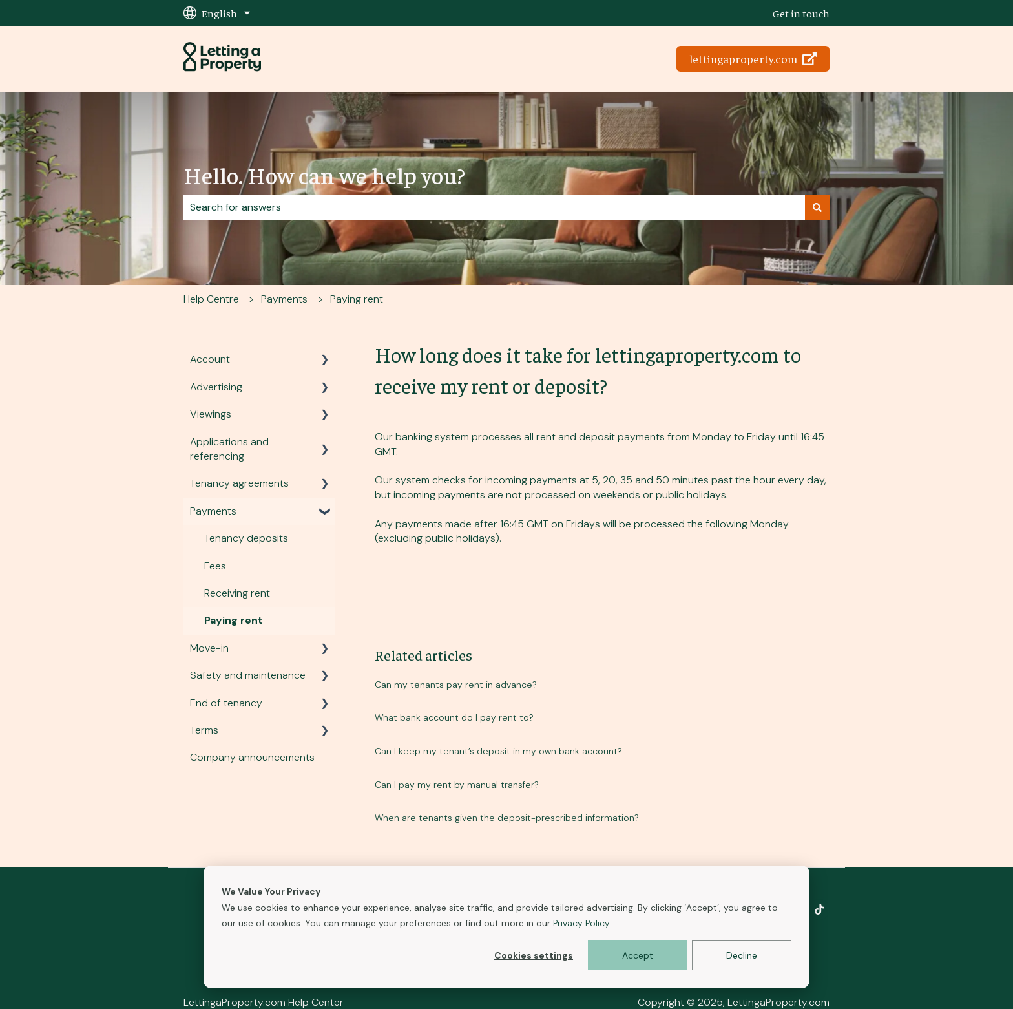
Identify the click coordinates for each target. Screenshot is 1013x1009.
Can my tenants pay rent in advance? (456, 684)
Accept (637, 955)
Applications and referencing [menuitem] (229, 449)
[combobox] (494, 207)
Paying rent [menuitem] (233, 620)
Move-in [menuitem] (209, 648)
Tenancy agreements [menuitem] (239, 483)
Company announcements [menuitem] (252, 757)
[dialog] (506, 927)
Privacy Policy (581, 923)
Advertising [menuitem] (216, 387)
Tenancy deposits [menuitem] (246, 538)
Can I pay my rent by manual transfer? (457, 785)
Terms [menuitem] (204, 730)
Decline (741, 955)
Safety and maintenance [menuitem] (248, 675)
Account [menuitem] (210, 359)
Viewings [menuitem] (210, 414)
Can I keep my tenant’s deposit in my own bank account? (498, 751)
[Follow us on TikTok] (819, 909)
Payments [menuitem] (213, 511)
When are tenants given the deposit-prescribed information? (507, 817)
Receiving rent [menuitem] (237, 593)
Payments (284, 299)
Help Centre (211, 299)
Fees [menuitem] (215, 566)
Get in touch (801, 12)
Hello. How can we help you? (324, 174)
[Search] (817, 207)
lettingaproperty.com (753, 58)
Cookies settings (533, 955)
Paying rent (356, 299)
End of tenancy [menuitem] (226, 703)
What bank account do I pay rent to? (454, 717)
